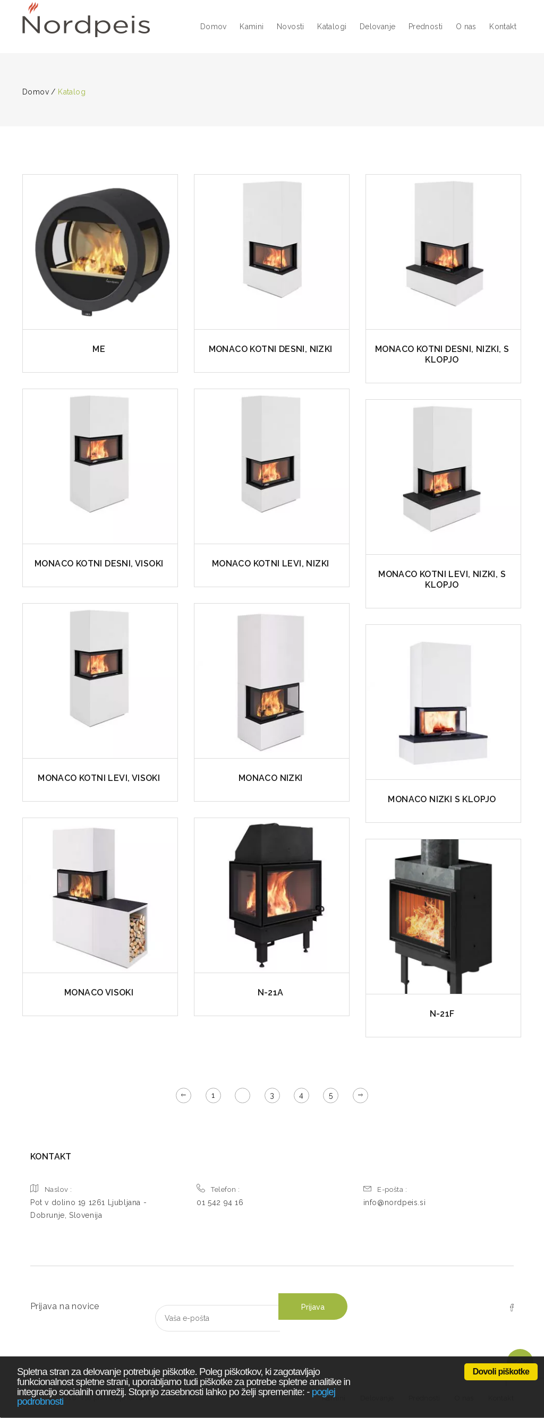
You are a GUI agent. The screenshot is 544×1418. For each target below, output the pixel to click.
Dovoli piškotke (501, 1371)
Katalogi (331, 26)
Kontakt (502, 26)
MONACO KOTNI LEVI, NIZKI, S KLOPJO (442, 579)
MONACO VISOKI (98, 992)
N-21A (271, 992)
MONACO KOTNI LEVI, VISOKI (99, 778)
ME (98, 349)
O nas (466, 26)
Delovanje (378, 26)
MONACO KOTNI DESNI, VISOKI (99, 563)
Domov (213, 26)
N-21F (442, 1014)
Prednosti (426, 26)
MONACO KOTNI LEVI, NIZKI (270, 563)
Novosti (290, 26)
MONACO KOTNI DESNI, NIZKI (271, 349)
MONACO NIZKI (271, 778)
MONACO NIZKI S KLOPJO (442, 799)
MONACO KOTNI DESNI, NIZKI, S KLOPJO (442, 354)
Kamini (252, 26)
